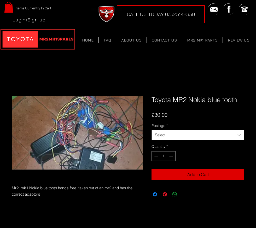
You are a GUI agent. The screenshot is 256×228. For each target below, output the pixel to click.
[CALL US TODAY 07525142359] (161, 14)
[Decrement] (155, 156)
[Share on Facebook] (155, 194)
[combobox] (198, 135)
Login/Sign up (29, 19)
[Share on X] (185, 194)
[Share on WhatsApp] (175, 194)
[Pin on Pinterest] (165, 194)
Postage (160, 125)
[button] (8, 7)
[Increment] (171, 156)
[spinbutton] (163, 156)
